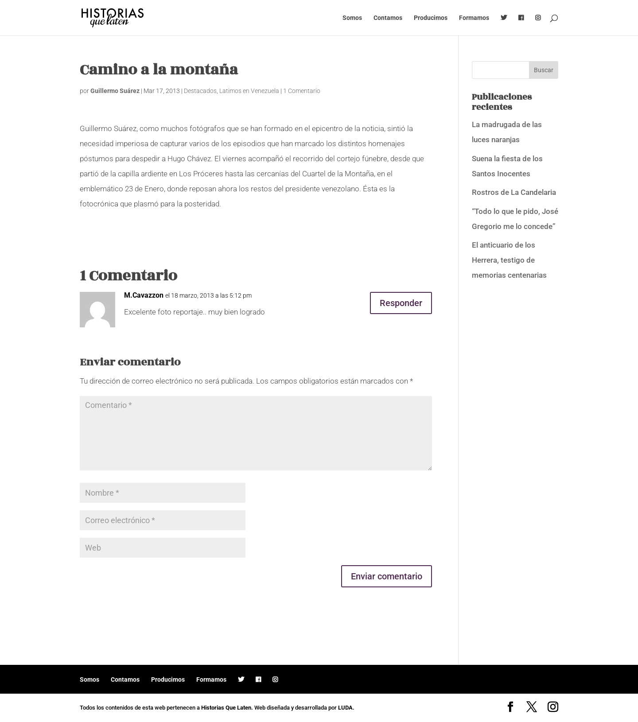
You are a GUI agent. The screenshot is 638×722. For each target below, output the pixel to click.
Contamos (387, 18)
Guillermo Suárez (115, 90)
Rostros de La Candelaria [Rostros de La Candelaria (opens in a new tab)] (514, 192)
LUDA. (346, 707)
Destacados (200, 90)
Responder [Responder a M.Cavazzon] (401, 303)
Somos (352, 18)
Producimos (430, 18)
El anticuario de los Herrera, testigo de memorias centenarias (509, 260)
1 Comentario (301, 90)
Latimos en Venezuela (249, 90)
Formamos (474, 18)
